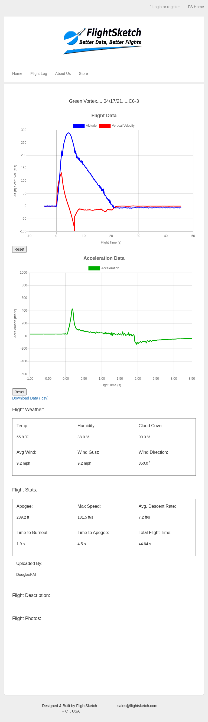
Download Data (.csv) (30, 398)
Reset (19, 249)
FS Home (196, 7)
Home (17, 73)
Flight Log (38, 73)
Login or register (165, 7)
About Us (63, 73)
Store (83, 73)
